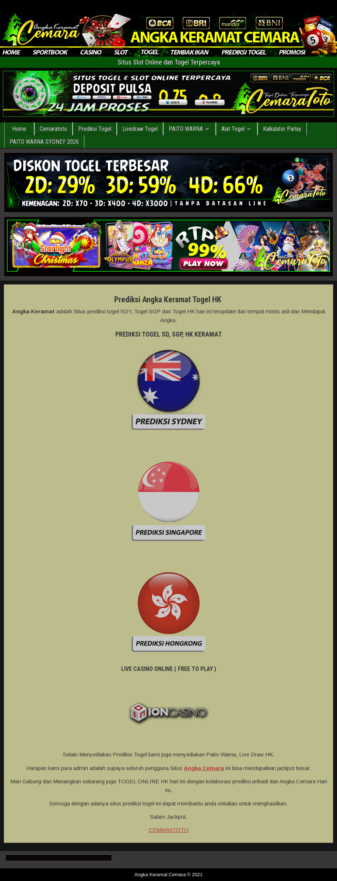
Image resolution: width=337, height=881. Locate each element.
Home (19, 128)
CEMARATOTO (169, 830)
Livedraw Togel (140, 128)
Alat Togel (233, 128)
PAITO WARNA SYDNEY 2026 (44, 141)
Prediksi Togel (94, 128)
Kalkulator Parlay (282, 128)
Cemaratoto (53, 128)
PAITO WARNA (186, 128)
